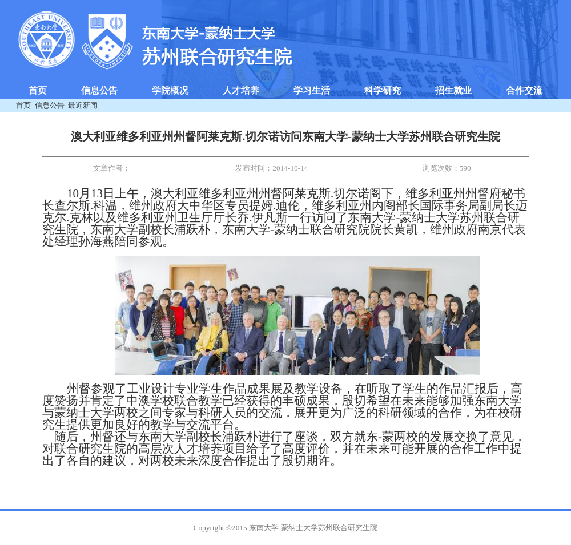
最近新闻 (83, 105)
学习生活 (311, 90)
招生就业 (453, 90)
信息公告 (99, 90)
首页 (38, 90)
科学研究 (382, 90)
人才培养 (241, 90)
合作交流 (524, 90)
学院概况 (170, 90)
